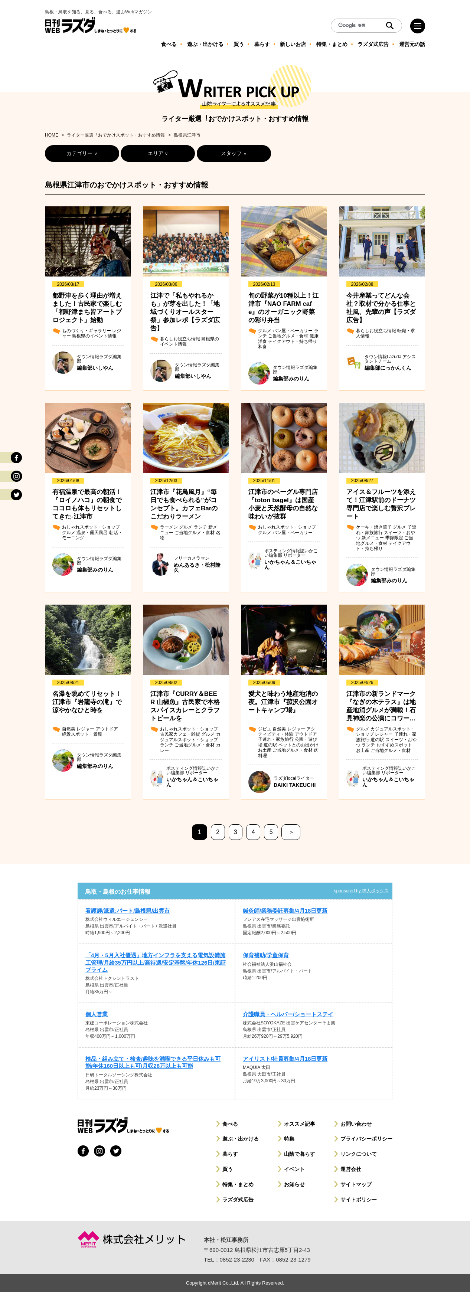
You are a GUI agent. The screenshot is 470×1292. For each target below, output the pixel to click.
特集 (289, 1139)
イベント (294, 1169)
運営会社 (350, 1169)
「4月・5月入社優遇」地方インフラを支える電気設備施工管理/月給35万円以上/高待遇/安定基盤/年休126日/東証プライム (155, 962)
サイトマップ (356, 1184)
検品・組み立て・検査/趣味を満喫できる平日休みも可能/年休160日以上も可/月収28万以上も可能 (153, 1062)
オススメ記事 (299, 1124)
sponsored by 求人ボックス (361, 890)
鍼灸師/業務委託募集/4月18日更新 (285, 910)
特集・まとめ (238, 1184)
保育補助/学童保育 (266, 955)
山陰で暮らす (299, 1154)
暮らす (230, 1154)
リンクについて (358, 1154)
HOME (51, 135)
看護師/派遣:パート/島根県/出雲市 (127, 910)
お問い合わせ (356, 1124)
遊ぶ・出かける (240, 1139)
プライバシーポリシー (366, 1139)
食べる (230, 1124)
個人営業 (96, 1014)
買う (227, 1169)
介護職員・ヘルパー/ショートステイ (288, 1014)
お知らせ (294, 1184)
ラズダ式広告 (238, 1200)
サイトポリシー (358, 1200)
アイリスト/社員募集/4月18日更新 (285, 1059)
